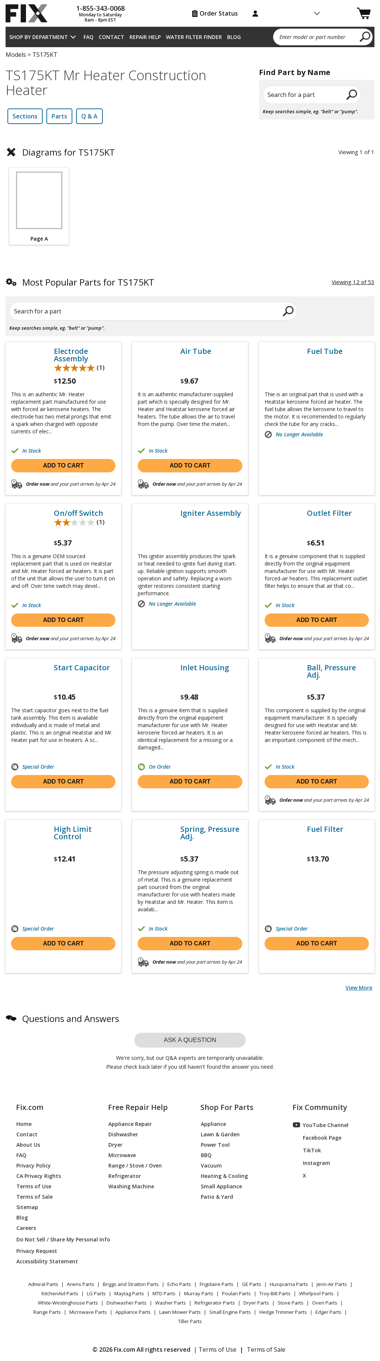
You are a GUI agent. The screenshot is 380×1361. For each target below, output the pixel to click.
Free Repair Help (138, 1107)
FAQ (88, 36)
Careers (26, 1227)
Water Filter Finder (194, 36)
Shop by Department (38, 36)
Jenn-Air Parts (332, 1284)
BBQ (206, 1154)
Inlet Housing (204, 667)
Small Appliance (221, 1185)
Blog (234, 36)
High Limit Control (73, 833)
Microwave (122, 1154)
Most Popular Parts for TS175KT (88, 282)
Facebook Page (317, 1137)
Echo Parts (179, 1284)
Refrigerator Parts (214, 1302)
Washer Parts (170, 1302)
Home (24, 1123)
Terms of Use (33, 1185)
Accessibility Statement (47, 1260)
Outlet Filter (329, 513)
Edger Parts (328, 1312)
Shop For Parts (226, 1107)
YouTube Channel (320, 1125)
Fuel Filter (325, 829)
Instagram (311, 1162)
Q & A (89, 116)
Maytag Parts (129, 1293)
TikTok (307, 1150)
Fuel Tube (325, 351)
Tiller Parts (190, 1321)
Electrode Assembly (71, 355)
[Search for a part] (81, 311)
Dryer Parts (256, 1302)
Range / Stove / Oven (135, 1165)
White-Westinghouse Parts (68, 1302)
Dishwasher (123, 1133)
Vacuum (211, 1165)
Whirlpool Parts (316, 1293)
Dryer (115, 1144)
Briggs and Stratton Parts (131, 1284)
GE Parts (251, 1284)
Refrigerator (124, 1175)
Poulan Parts (236, 1293)
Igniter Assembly (210, 513)
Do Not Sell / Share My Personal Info (53, 1239)
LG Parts (96, 1293)
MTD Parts (164, 1293)
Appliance (213, 1123)
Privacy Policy (33, 1165)
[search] (365, 36)
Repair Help (145, 36)
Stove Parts (291, 1302)
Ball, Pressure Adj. (331, 671)
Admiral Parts (43, 1284)
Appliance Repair (130, 1123)
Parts (59, 116)
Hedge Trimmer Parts (283, 1312)
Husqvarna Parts (289, 1284)
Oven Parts (324, 1302)
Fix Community (319, 1107)
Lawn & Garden (220, 1133)
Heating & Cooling (224, 1175)
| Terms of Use (215, 1349)
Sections (25, 116)
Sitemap (27, 1206)
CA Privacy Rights (38, 1175)
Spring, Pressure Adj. (209, 833)
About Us (28, 1144)
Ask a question (190, 1039)
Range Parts (47, 1312)
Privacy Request (36, 1250)
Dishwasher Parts (127, 1302)
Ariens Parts (80, 1284)
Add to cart (63, 465)
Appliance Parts (133, 1312)
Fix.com (29, 1107)
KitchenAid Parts (60, 1293)
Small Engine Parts (230, 1312)
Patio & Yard (217, 1196)
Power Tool (215, 1144)
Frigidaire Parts (216, 1284)
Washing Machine (131, 1185)
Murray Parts (198, 1293)
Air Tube (195, 351)
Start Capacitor (82, 667)
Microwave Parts (88, 1312)
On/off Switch (78, 513)
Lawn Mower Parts (180, 1312)
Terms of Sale (34, 1196)
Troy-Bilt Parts (275, 1293)
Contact (111, 36)
